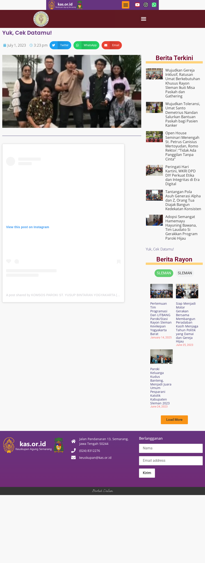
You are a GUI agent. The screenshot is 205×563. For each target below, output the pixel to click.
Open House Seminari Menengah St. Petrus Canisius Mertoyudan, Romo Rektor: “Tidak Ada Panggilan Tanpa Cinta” (182, 146)
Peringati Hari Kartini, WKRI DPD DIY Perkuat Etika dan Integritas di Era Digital (182, 175)
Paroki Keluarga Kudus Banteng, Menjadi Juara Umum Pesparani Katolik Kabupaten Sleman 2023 (160, 386)
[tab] (164, 273)
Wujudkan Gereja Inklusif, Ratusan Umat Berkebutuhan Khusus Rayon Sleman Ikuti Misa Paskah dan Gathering (182, 83)
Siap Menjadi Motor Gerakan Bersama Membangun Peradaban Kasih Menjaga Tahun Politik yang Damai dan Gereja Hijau (187, 322)
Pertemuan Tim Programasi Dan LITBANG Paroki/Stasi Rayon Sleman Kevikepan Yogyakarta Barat (161, 318)
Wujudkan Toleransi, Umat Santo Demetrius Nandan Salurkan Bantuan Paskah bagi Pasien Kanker (182, 114)
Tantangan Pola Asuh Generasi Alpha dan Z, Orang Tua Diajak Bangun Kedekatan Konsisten (183, 200)
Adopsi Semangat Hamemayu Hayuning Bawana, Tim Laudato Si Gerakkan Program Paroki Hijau (181, 227)
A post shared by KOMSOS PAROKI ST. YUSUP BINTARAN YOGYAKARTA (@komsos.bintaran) (75, 295)
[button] (125, 5)
